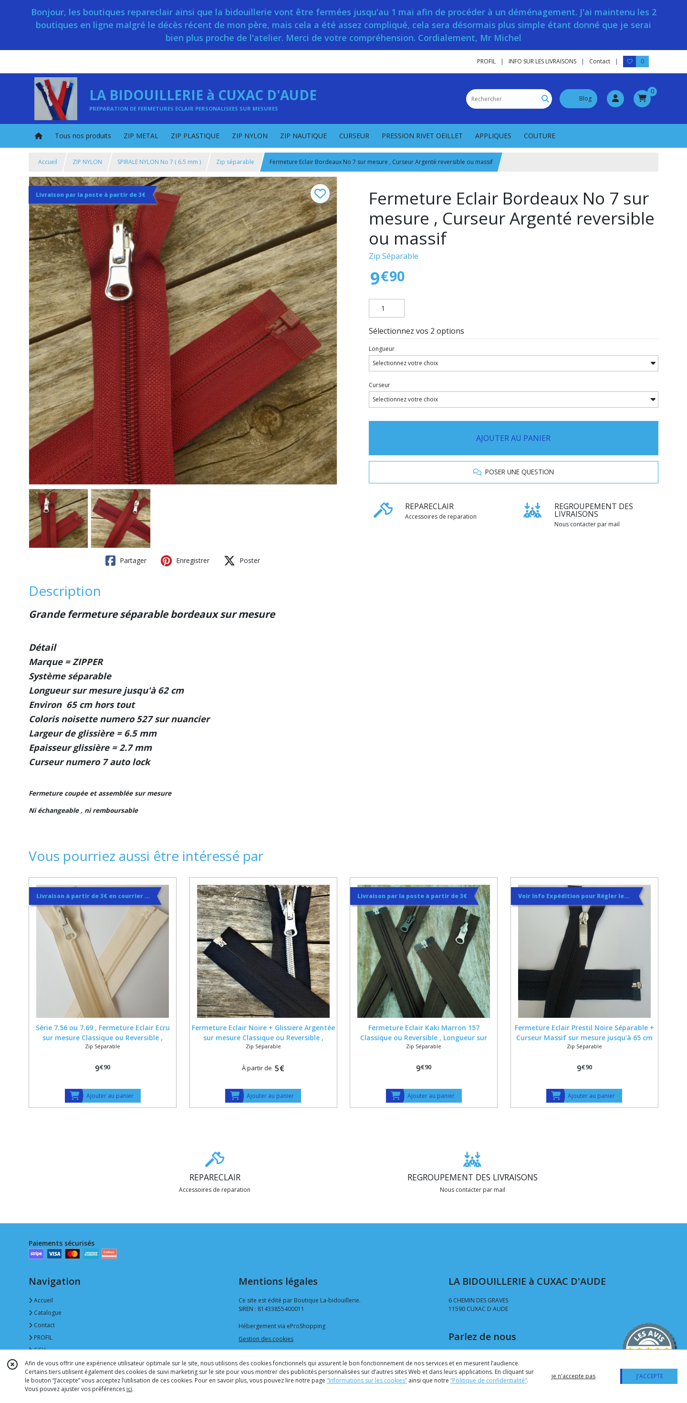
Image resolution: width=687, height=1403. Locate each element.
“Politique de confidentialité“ (488, 1380)
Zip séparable (235, 162)
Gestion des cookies (266, 1339)
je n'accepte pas (573, 1376)
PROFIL (40, 1337)
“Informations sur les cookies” (367, 1380)
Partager (125, 560)
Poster (242, 560)
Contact (599, 61)
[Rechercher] (545, 99)
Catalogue (45, 1313)
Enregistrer (185, 560)
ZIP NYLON (87, 162)
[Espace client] (615, 98)
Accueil (47, 162)
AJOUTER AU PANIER (513, 438)
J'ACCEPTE (649, 1376)
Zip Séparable (393, 256)
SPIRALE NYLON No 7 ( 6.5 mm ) (159, 162)
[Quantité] (387, 308)
